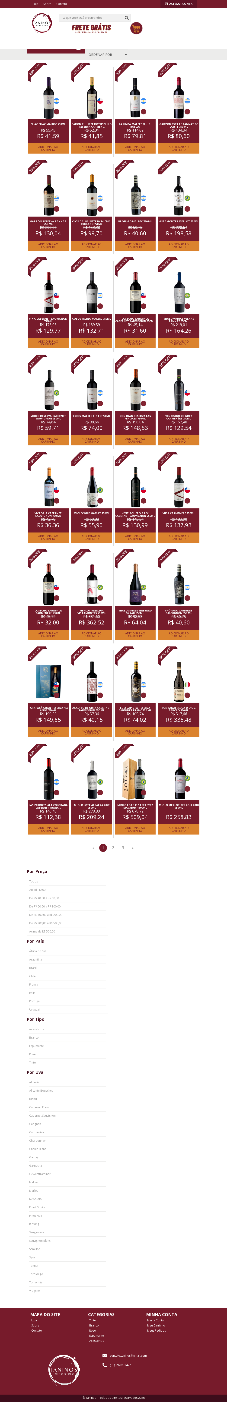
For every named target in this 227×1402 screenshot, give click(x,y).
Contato (61, 4)
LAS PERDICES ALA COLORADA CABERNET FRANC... (48, 806)
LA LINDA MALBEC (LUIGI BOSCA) (135, 125)
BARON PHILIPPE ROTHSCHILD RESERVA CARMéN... (92, 125)
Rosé (32, 1054)
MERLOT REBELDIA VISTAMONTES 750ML (91, 612)
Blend (33, 1099)
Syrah (32, 1257)
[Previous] (93, 848)
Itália (32, 993)
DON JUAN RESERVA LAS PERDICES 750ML (135, 417)
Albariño (35, 1082)
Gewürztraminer (40, 1174)
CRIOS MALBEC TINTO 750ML (91, 416)
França (33, 984)
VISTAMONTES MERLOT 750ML (179, 221)
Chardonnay (37, 1141)
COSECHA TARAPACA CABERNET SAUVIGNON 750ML (135, 320)
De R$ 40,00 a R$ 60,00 (44, 898)
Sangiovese (36, 1232)
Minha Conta (155, 1320)
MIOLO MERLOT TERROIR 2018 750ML (178, 806)
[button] (181, 13)
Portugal (34, 1001)
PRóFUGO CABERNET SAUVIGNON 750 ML (178, 612)
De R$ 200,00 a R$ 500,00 (45, 923)
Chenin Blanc (37, 1149)
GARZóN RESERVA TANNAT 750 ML (48, 223)
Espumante (36, 1046)
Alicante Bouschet (41, 1091)
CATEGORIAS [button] (55, 48)
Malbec (34, 1182)
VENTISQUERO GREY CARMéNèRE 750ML (178, 417)
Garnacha (35, 1166)
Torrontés (35, 1282)
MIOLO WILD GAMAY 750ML (92, 513)
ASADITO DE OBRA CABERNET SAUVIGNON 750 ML (91, 709)
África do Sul (37, 951)
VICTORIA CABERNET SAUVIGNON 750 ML (48, 514)
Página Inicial (97, 48)
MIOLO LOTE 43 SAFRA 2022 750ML (91, 806)
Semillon (34, 1249)
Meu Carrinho (156, 1325)
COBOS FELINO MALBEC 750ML (91, 318)
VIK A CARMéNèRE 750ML (179, 513)
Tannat (33, 1266)
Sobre (47, 4)
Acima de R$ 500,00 (42, 931)
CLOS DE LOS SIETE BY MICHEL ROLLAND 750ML (91, 223)
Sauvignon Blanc (40, 1241)
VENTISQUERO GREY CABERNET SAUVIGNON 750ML (135, 514)
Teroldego (36, 1274)
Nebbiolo (35, 1199)
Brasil (33, 968)
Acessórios (36, 1029)
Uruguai (34, 1009)
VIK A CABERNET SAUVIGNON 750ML (48, 320)
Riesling (34, 1224)
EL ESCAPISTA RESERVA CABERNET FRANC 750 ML (135, 709)
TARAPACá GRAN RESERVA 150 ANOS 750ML (48, 709)
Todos (33, 881)
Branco (34, 1038)
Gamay (33, 1157)
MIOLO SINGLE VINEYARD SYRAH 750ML (135, 612)
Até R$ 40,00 (37, 890)
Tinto (32, 1063)
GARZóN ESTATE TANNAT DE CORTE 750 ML (178, 125)
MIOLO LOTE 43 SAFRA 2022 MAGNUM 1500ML (135, 806)
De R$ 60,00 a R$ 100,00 (45, 906)
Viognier (34, 1291)
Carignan (35, 1124)
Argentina (35, 959)
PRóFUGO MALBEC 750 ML (135, 221)
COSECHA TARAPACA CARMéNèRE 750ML (48, 612)
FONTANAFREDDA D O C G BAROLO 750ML (179, 709)
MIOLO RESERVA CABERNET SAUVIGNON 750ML (48, 417)
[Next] (133, 848)
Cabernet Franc (39, 1107)
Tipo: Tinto (116, 48)
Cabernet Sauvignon (42, 1116)
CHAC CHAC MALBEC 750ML (48, 124)
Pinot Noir (35, 1216)
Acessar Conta (178, 4)
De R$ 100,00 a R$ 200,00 (45, 915)
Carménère (36, 1132)
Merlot (33, 1191)
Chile (32, 976)
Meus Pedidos (156, 1330)
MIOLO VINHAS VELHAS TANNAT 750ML (178, 320)
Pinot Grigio (37, 1207)
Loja (35, 4)
